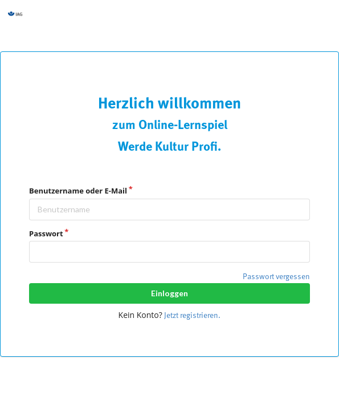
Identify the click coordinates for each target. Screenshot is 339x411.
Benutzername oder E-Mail (78, 191)
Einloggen (169, 293)
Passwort (46, 233)
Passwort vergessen (276, 277)
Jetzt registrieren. (192, 316)
